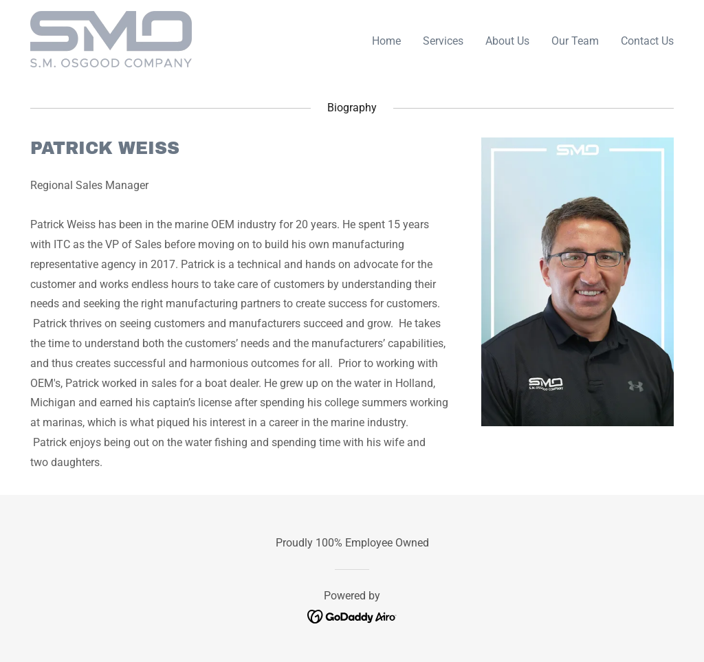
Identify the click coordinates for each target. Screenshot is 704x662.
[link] (111, 38)
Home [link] (386, 40)
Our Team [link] (575, 40)
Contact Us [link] (647, 40)
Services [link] (443, 40)
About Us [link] (507, 40)
